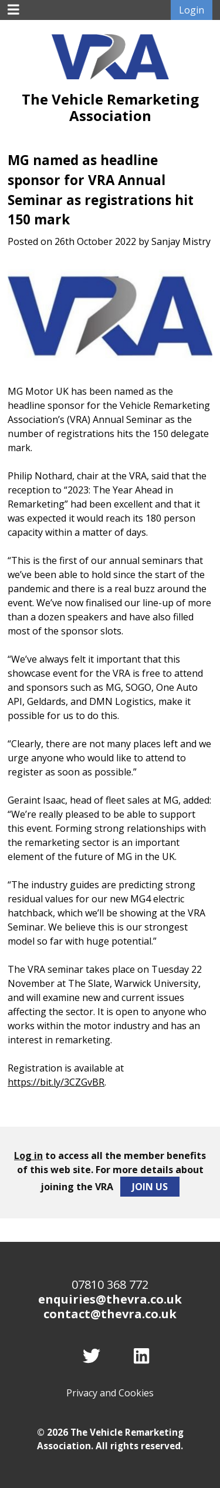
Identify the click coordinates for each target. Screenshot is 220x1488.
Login (191, 10)
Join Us (150, 1186)
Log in (28, 1155)
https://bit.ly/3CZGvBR (56, 1082)
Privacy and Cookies (110, 1392)
